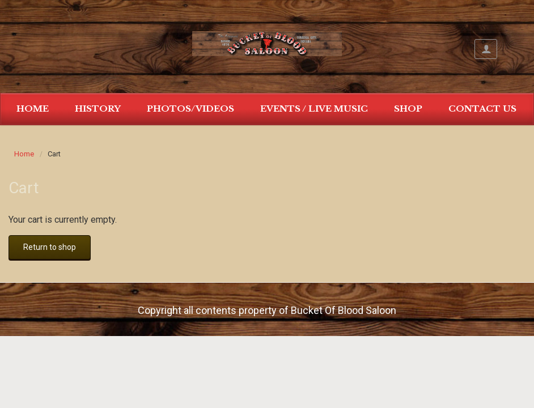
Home (32, 108)
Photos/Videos (190, 108)
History (98, 108)
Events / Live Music (314, 108)
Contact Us (482, 108)
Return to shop (49, 247)
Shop (408, 108)
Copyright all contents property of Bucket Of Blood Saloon (267, 310)
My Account (485, 49)
